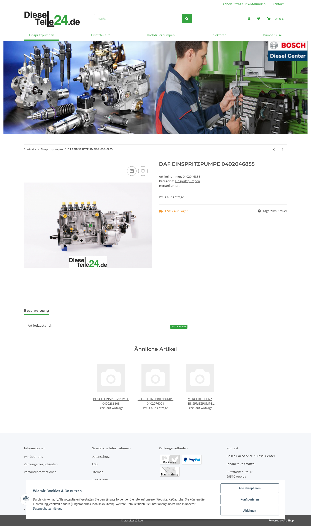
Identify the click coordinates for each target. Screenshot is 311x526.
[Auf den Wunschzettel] (143, 171)
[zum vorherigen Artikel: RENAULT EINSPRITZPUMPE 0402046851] (273, 149)
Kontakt (278, 4)
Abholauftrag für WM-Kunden (244, 4)
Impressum (100, 479)
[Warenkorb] (275, 18)
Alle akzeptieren (249, 488)
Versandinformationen (40, 472)
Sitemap (97, 472)
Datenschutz (101, 457)
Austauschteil (178, 326)
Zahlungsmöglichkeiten (41, 464)
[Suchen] (138, 18)
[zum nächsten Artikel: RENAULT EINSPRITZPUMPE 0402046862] (282, 149)
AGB (95, 464)
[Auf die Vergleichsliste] (131, 171)
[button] (249, 18)
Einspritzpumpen (187, 181)
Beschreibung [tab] (36, 311)
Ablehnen (249, 510)
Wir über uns (33, 457)
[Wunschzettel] (259, 18)
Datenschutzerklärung (47, 508)
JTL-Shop (288, 520)
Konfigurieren (249, 499)
